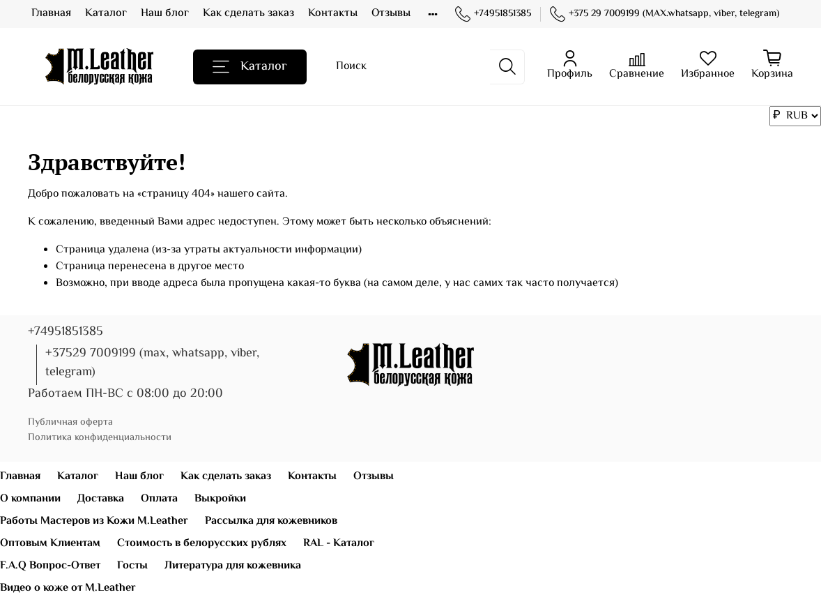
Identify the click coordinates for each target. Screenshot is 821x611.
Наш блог (165, 13)
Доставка (100, 499)
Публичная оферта (70, 422)
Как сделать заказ (248, 13)
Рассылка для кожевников (271, 521)
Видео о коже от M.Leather (68, 588)
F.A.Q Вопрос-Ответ (50, 566)
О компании (30, 499)
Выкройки (220, 499)
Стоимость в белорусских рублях (201, 543)
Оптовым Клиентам (50, 543)
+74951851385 (493, 14)
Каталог (106, 13)
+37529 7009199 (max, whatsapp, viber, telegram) (152, 363)
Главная (51, 13)
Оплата (159, 499)
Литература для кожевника (232, 566)
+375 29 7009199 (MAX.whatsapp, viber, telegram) (664, 14)
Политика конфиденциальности (99, 438)
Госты (132, 566)
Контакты (333, 13)
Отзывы (390, 13)
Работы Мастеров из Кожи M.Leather (94, 521)
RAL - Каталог (338, 543)
